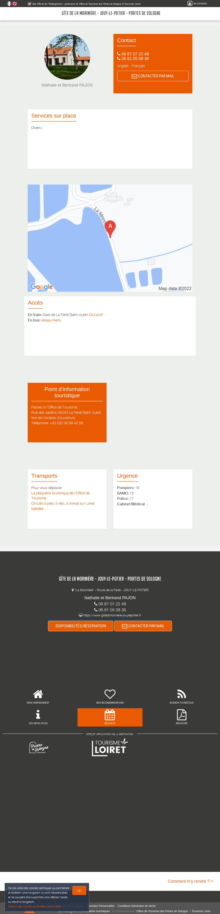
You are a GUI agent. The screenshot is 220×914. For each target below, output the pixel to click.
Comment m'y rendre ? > (190, 881)
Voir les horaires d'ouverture (53, 418)
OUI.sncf (96, 315)
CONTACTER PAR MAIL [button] (153, 75)
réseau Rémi (51, 320)
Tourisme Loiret (201, 911)
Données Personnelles (101, 906)
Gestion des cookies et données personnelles (34, 906)
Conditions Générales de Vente (137, 906)
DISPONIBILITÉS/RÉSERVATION (81, 625)
